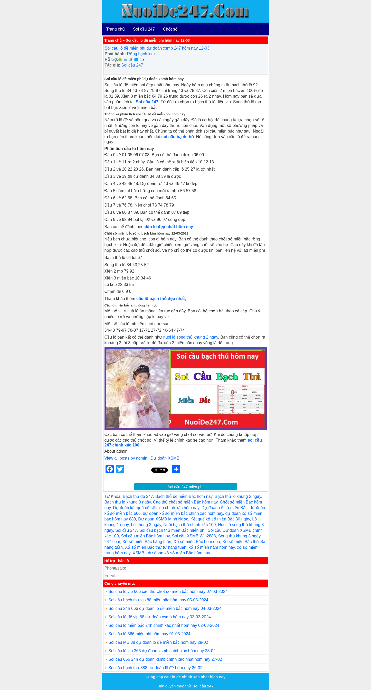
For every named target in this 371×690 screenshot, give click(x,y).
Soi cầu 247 (144, 29)
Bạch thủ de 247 (138, 496)
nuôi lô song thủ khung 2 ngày (190, 337)
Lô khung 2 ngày (146, 525)
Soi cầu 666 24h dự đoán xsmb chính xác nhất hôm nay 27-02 (165, 659)
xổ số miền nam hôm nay (211, 547)
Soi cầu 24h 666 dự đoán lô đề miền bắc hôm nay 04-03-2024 (165, 608)
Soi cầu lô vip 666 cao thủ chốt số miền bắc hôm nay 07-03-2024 (167, 591)
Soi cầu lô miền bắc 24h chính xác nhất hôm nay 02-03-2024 (163, 625)
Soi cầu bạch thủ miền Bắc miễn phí (172, 530)
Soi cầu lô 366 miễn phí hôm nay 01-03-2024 (149, 634)
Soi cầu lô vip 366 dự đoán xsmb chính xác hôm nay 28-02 (162, 651)
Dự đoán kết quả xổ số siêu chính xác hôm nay (156, 508)
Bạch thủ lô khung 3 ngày (127, 502)
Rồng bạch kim (141, 54)
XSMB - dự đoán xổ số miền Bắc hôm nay (171, 553)
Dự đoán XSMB (164, 458)
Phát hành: (115, 54)
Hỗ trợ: (111, 59)
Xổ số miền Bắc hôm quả (197, 541)
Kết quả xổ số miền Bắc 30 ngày (220, 519)
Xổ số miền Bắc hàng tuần (146, 541)
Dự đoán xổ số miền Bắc (225, 508)
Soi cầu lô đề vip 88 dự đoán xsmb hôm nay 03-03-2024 (159, 617)
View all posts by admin (125, 458)
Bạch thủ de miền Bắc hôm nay (184, 496)
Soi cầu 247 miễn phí (185, 486)
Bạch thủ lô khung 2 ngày (238, 496)
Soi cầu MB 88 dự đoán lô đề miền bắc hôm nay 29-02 (158, 642)
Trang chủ (115, 29)
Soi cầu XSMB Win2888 (194, 536)
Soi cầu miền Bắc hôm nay (145, 536)
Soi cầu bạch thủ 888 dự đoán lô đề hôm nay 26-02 (155, 668)
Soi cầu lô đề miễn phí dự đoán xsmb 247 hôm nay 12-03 (157, 48)
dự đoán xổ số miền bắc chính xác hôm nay (183, 513)
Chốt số (170, 29)
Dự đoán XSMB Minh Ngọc (163, 519)
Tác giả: (112, 65)
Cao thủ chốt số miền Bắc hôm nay (185, 502)
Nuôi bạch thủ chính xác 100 (189, 525)
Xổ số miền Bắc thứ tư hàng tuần (155, 547)
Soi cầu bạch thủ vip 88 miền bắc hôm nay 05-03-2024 (158, 600)
